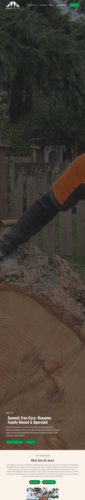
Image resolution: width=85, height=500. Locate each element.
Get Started (35, 482)
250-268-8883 (49, 482)
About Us (43, 5)
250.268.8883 (61, 5)
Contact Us (74, 5)
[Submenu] (37, 5)
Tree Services (31, 5)
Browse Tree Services (14, 442)
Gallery (51, 5)
